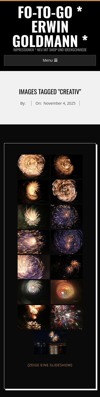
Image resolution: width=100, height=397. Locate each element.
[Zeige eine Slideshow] (50, 365)
